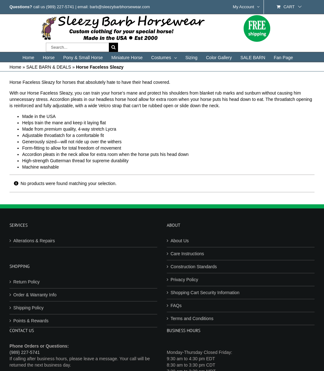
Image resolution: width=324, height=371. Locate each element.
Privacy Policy (184, 279)
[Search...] (77, 47)
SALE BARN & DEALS (48, 67)
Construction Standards (194, 266)
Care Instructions (187, 253)
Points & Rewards (30, 320)
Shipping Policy (28, 307)
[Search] (113, 47)
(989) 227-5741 (60, 6)
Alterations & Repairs (34, 240)
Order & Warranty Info (34, 294)
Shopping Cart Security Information (205, 292)
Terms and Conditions (192, 318)
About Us (180, 240)
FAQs (176, 305)
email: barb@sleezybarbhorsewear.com (114, 6)
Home (15, 67)
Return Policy (26, 281)
